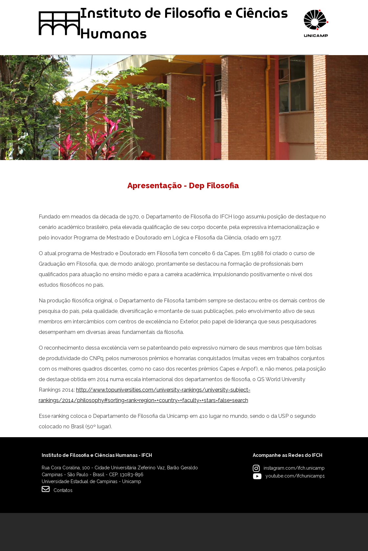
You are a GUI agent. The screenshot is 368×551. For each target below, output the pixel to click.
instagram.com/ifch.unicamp (294, 506)
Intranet (164, 9)
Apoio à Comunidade (300, 83)
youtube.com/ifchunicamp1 (295, 514)
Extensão (232, 83)
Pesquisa (179, 83)
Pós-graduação (119, 83)
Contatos (57, 527)
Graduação (56, 83)
